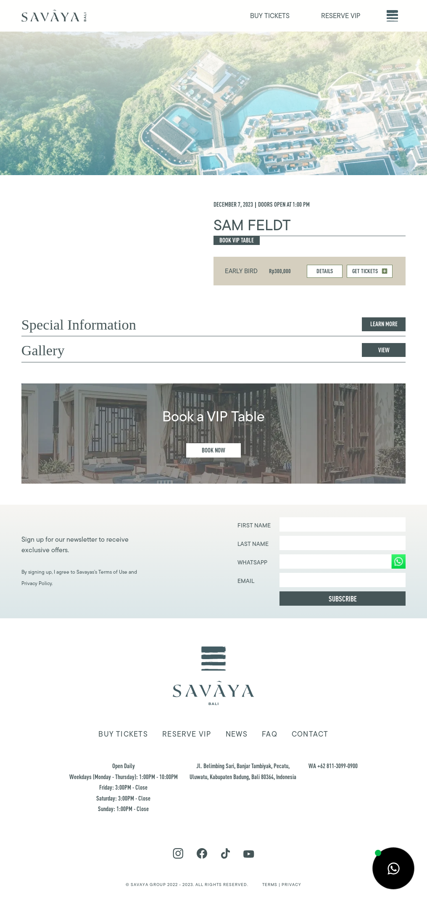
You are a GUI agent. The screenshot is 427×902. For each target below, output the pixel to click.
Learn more (384, 323)
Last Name (253, 544)
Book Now (213, 450)
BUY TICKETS (270, 16)
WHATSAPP (252, 562)
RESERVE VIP (340, 16)
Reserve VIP (186, 734)
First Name (254, 525)
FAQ (269, 734)
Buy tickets (123, 734)
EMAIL (245, 581)
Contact (310, 734)
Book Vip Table (236, 240)
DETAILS (324, 270)
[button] (392, 16)
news (237, 734)
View (384, 350)
